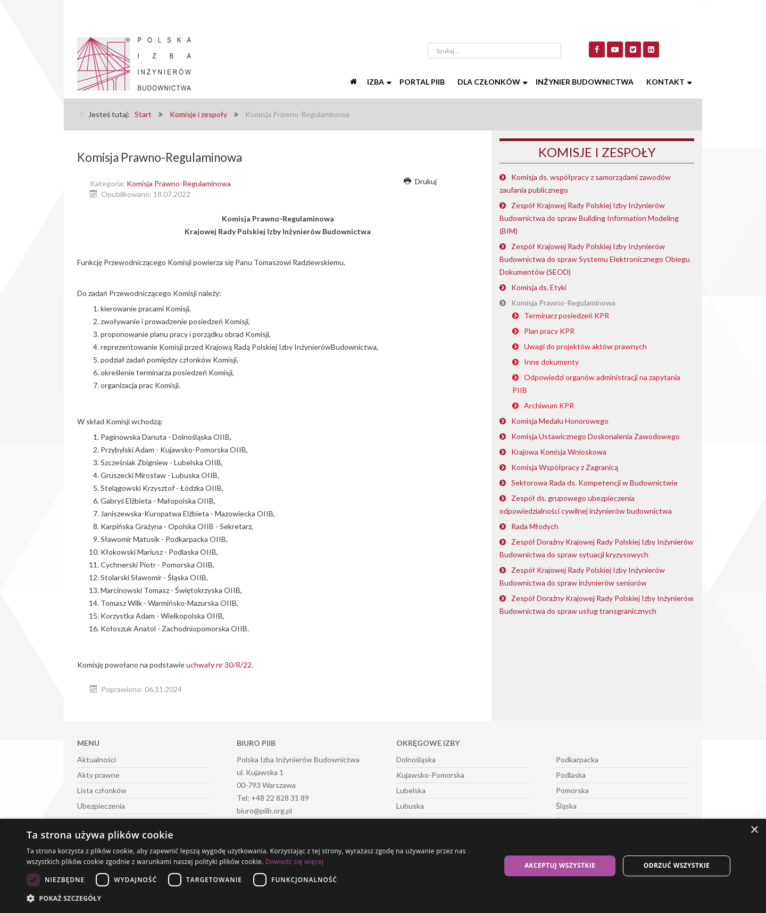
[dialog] (383, 866)
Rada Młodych (535, 526)
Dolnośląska (416, 759)
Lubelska (411, 790)
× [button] (754, 830)
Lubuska (410, 805)
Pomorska (572, 790)
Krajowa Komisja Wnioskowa (558, 451)
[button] (257, 898)
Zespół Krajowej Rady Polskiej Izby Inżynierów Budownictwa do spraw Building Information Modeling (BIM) (589, 218)
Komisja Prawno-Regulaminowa (179, 183)
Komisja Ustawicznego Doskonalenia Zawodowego (595, 436)
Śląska (566, 805)
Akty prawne (98, 774)
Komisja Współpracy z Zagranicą (564, 467)
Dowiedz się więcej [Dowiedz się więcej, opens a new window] (294, 861)
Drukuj (420, 181)
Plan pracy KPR (549, 330)
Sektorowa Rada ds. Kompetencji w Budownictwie (594, 482)
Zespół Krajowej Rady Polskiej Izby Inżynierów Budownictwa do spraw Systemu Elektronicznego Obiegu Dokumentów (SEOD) (594, 259)
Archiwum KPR (549, 405)
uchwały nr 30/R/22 (219, 664)
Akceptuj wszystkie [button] (559, 865)
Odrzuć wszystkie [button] (677, 865)
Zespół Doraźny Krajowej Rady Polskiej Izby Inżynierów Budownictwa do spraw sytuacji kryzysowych (596, 548)
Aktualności (96, 759)
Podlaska (571, 774)
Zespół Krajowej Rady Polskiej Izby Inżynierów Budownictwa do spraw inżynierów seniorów (582, 576)
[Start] (354, 82)
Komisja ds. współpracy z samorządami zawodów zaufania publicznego (585, 183)
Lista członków (102, 790)
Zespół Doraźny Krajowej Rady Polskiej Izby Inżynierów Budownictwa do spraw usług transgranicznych (596, 604)
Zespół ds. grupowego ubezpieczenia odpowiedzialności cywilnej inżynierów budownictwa (585, 504)
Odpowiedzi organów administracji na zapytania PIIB (596, 383)
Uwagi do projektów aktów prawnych (585, 346)
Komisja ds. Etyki (539, 287)
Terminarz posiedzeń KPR (566, 315)
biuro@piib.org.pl (264, 810)
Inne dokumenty (551, 361)
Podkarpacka (577, 759)
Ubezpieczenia (101, 805)
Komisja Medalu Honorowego (560, 420)
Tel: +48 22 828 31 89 (273, 797)
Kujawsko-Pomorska (430, 774)
